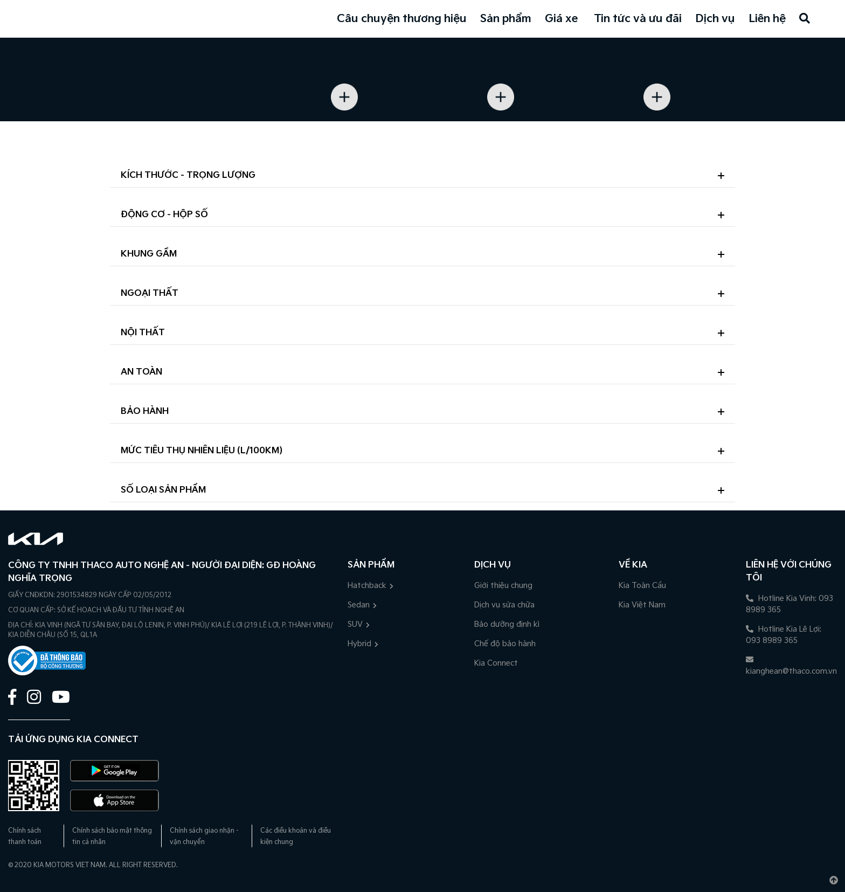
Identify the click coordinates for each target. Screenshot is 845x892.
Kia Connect (496, 663)
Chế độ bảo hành (505, 643)
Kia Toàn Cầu (642, 585)
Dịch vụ (715, 18)
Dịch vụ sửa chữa (504, 605)
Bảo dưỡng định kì (506, 624)
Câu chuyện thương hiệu (402, 18)
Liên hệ (767, 18)
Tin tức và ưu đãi (638, 18)
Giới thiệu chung (503, 585)
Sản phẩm (505, 18)
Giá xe (561, 18)
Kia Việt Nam (642, 605)
